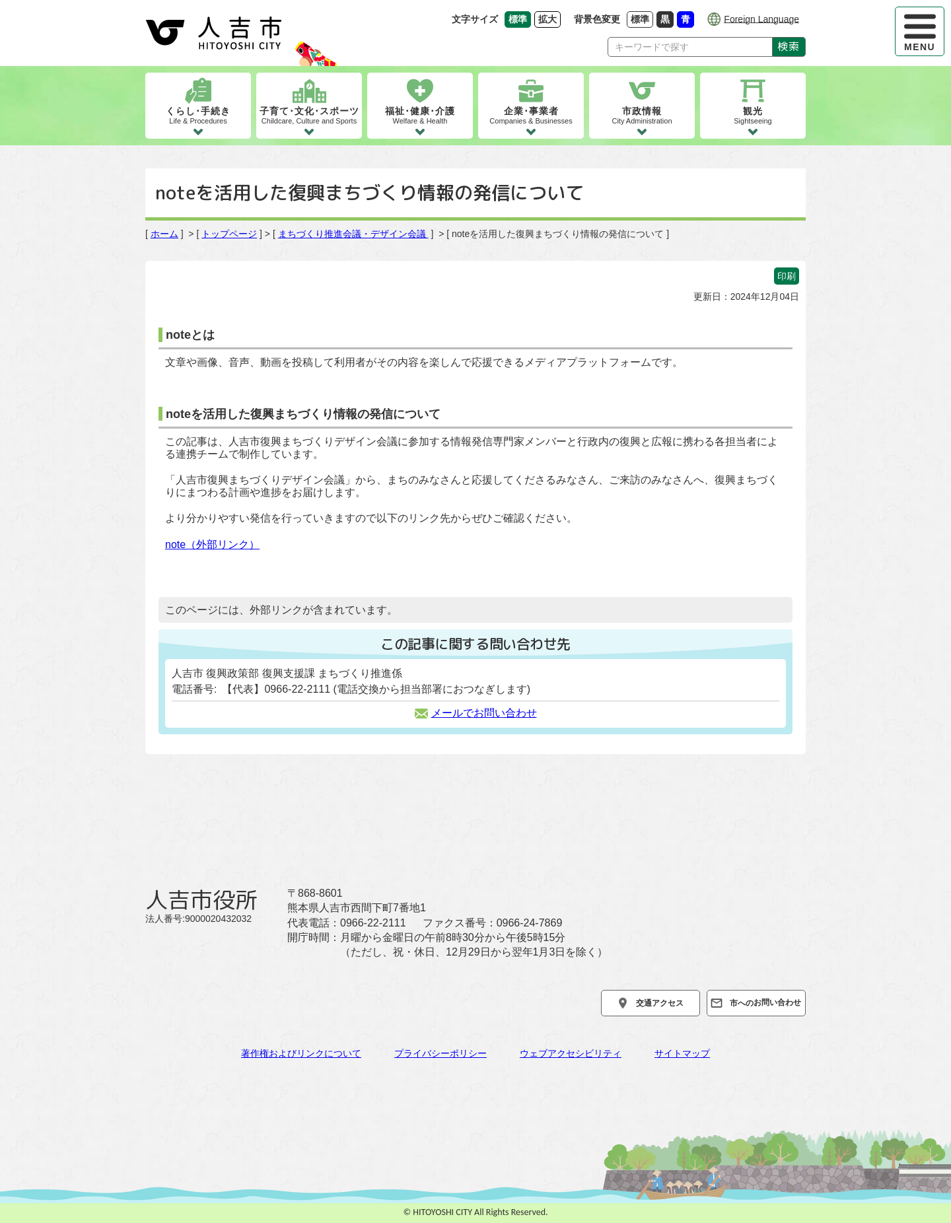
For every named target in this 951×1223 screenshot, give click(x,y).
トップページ (229, 233)
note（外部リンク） (212, 544)
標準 (642, 18)
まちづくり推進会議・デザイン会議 (353, 233)
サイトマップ (682, 1053)
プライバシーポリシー (440, 1053)
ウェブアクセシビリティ (570, 1053)
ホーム (164, 233)
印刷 (786, 276)
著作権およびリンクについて (301, 1053)
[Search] (690, 47)
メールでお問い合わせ (476, 712)
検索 (788, 46)
